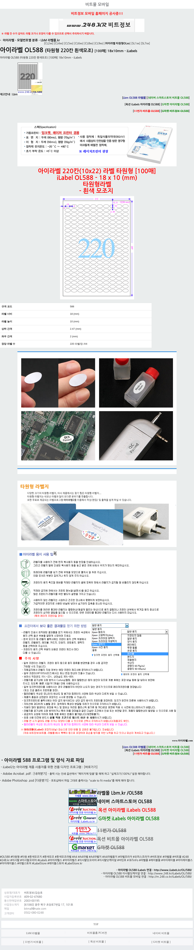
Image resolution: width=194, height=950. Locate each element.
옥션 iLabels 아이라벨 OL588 (142, 104)
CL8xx (89, 43)
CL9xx (99, 43)
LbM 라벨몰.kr (50, 40)
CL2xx (48, 43)
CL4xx (59, 43)
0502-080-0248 (34, 912)
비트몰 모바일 (97, 4)
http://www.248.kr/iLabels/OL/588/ (170, 873)
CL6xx (79, 43)
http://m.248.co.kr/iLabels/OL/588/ (170, 876)
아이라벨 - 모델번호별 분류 (20, 40)
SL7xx (145, 43)
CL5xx (69, 43)
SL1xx (135, 43)
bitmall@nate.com (35, 908)
